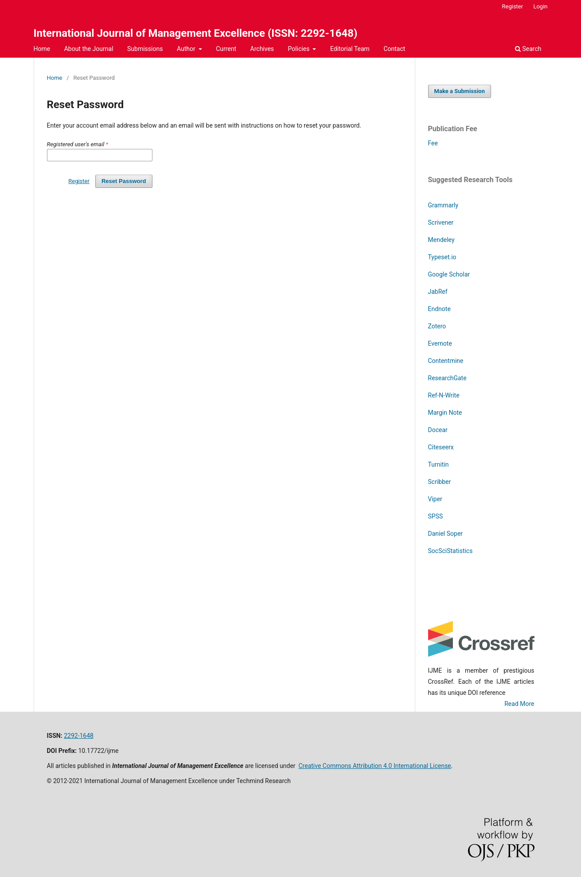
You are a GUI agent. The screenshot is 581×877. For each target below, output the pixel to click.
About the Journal (88, 48)
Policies (299, 48)
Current (226, 48)
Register (512, 6)
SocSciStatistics (450, 550)
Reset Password (123, 181)
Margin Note (445, 412)
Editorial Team (350, 48)
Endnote (439, 308)
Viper (435, 499)
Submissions (145, 48)
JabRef (438, 291)
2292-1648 (79, 735)
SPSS (435, 516)
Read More (519, 703)
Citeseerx (441, 447)
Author (187, 48)
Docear (438, 429)
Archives (262, 48)
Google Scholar (449, 274)
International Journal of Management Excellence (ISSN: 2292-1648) (196, 33)
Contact (394, 48)
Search (528, 48)
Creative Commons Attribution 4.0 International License (375, 765)
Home (42, 48)
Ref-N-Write (444, 395)
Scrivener (441, 222)
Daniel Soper (445, 533)
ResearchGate (447, 378)
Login (540, 6)
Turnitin (438, 464)
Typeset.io (442, 257)
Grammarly (443, 205)
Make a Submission (459, 91)
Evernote (440, 343)
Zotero (438, 326)
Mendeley (441, 239)
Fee (433, 143)
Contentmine (446, 360)
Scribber (439, 481)
